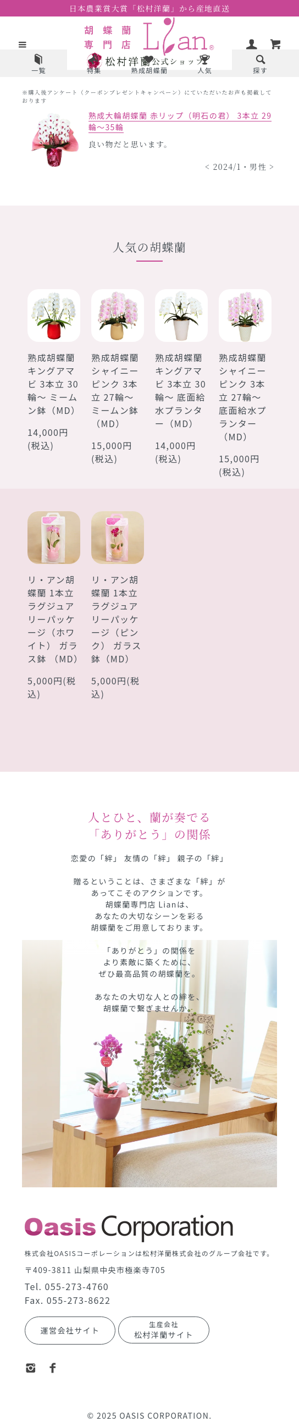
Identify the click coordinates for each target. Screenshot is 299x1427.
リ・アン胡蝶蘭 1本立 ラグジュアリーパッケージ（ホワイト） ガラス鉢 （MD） (55, 619)
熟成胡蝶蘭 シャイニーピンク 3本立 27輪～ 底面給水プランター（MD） (243, 397)
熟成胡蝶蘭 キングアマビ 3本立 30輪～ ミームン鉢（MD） (53, 384)
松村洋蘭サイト (163, 1329)
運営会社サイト (70, 1330)
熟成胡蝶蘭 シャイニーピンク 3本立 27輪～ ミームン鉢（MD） (115, 390)
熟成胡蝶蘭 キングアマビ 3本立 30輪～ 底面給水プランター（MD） (180, 390)
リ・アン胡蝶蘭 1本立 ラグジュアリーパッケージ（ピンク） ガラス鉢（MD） (116, 619)
